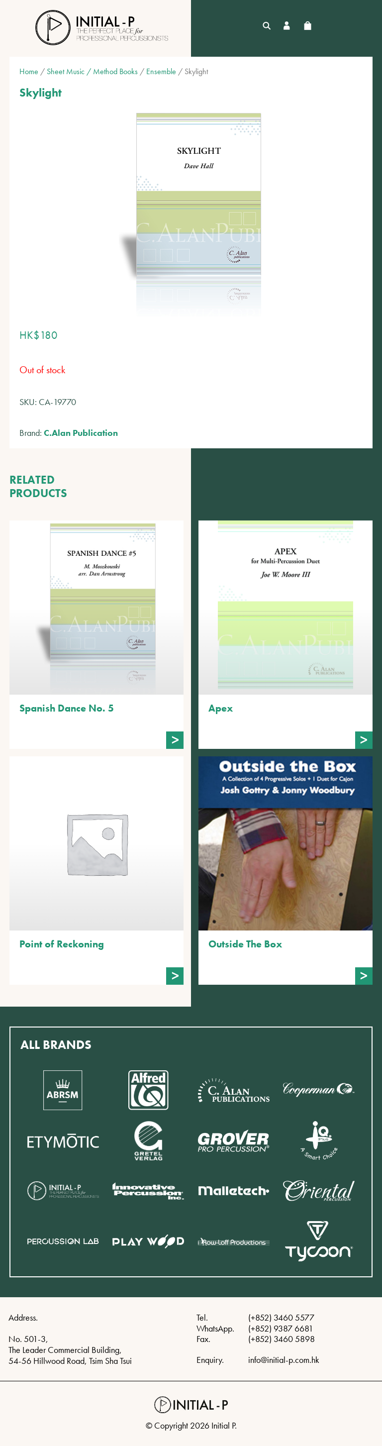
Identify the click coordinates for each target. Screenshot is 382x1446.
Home (28, 71)
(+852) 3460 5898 (281, 1338)
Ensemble (161, 71)
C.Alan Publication (81, 432)
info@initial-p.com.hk (283, 1359)
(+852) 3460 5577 (281, 1317)
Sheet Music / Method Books (92, 71)
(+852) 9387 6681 (280, 1328)
